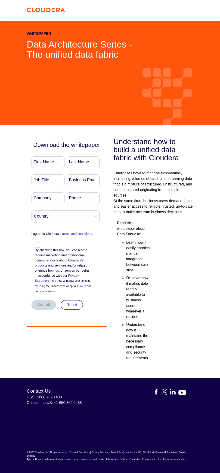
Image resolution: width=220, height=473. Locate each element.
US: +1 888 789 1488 (44, 397)
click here (182, 459)
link (81, 286)
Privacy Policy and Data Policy (107, 452)
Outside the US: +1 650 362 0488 (54, 403)
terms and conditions (77, 234)
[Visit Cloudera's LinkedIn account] (174, 392)
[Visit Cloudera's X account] (166, 392)
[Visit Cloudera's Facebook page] (157, 392)
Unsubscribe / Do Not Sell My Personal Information (151, 452)
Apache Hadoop (35, 459)
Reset (71, 305)
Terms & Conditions (80, 452)
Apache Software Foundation (126, 459)
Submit (43, 305)
